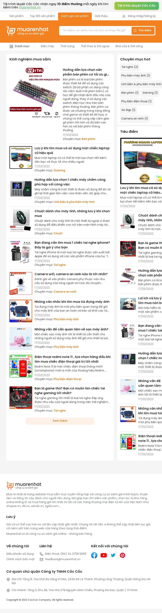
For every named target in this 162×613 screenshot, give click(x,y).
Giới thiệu (101, 16)
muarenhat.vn (30, 7)
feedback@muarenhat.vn (60, 560)
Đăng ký (150, 16)
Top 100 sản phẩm (42, 16)
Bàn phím (88, 139)
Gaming (59, 170)
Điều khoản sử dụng (20, 554)
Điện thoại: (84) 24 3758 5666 (62, 554)
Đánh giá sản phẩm (75, 16)
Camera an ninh (65, 291)
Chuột (58, 233)
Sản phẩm (16, 16)
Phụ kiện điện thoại (67, 379)
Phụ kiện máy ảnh (66, 319)
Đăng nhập (135, 16)
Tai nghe (60, 265)
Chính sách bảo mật (20, 559)
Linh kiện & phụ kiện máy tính (74, 202)
